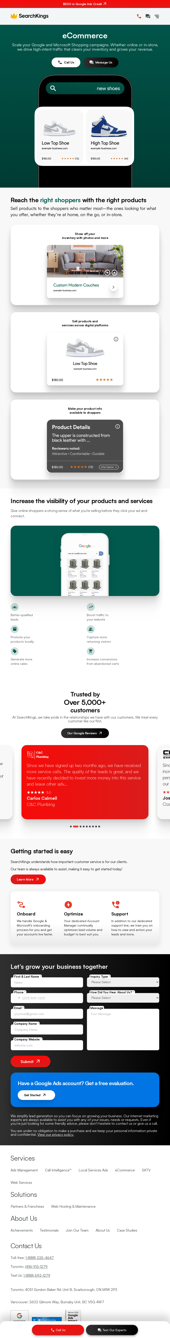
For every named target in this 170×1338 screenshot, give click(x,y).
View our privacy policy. (55, 1134)
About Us (103, 1230)
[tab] (71, 826)
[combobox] (16, 998)
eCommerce (125, 1170)
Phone (19, 992)
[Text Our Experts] (112, 1330)
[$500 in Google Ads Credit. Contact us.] (85, 4)
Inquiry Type (100, 976)
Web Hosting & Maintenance (73, 1206)
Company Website (28, 1039)
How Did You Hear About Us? (112, 992)
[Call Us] (58, 1330)
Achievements (22, 1230)
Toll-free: (32, 1257)
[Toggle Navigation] (156, 16)
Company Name (26, 1023)
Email (18, 1008)
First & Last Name (27, 976)
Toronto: (29, 1266)
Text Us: (30, 1275)
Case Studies (127, 1230)
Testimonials (49, 1230)
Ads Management (24, 1170)
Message (96, 1008)
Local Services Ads (93, 1170)
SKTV (146, 1170)
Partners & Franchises (27, 1206)
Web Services (21, 1182)
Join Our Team (77, 1230)
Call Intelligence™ (58, 1170)
